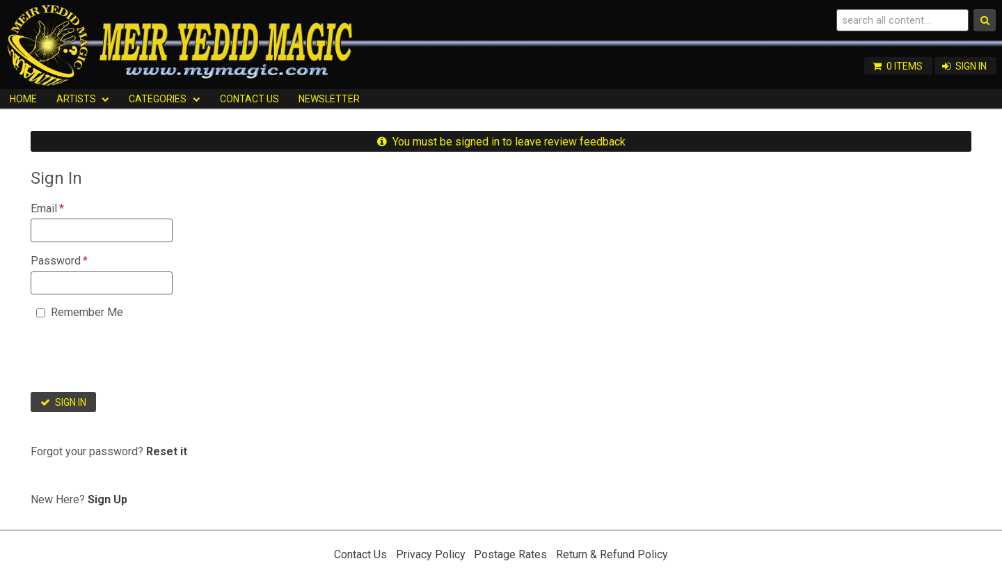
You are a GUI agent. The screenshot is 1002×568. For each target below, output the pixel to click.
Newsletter (329, 98)
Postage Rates (510, 554)
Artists (76, 98)
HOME (23, 98)
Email (44, 208)
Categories (157, 98)
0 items (904, 66)
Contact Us (249, 98)
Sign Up (107, 499)
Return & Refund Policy (612, 554)
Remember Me (87, 312)
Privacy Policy (431, 554)
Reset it (166, 451)
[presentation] (136, 360)
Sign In (971, 66)
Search (984, 20)
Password (56, 260)
